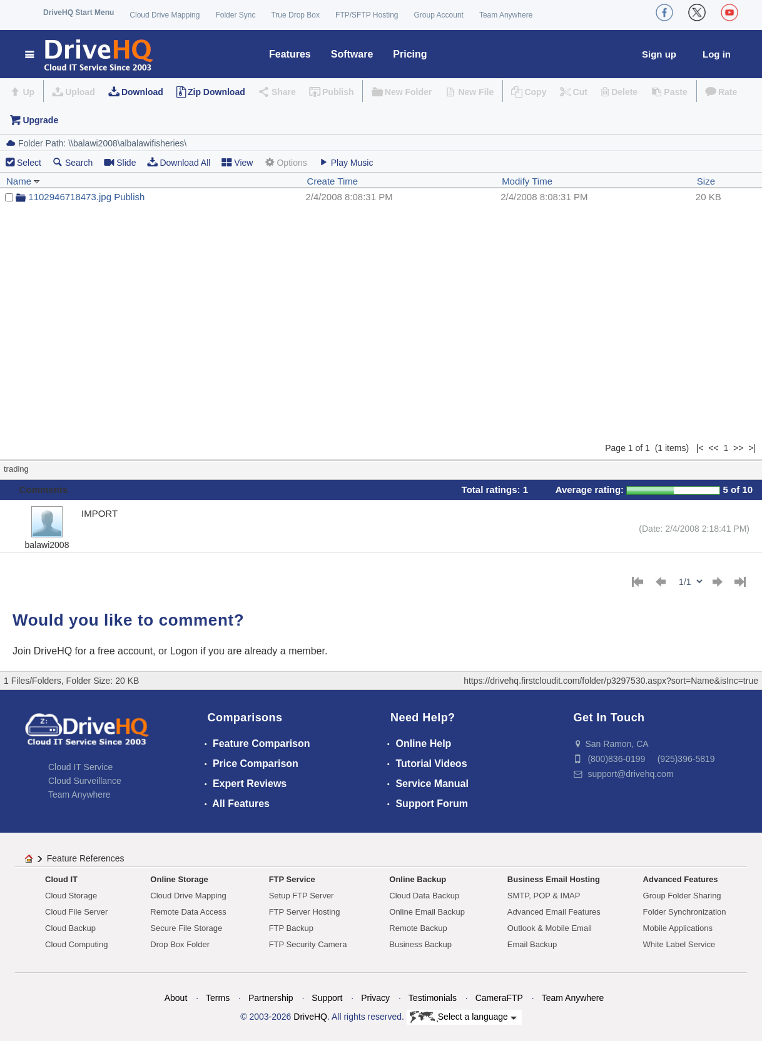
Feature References (85, 858)
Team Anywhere (505, 15)
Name (23, 181)
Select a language (463, 1017)
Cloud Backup (70, 928)
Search (73, 162)
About (176, 998)
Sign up (659, 54)
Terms (218, 998)
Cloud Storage (71, 895)
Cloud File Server (76, 912)
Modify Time (527, 181)
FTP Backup (291, 928)
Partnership (270, 998)
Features (290, 54)
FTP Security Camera (308, 944)
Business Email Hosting (553, 879)
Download (142, 92)
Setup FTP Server (301, 895)
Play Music (345, 162)
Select (29, 163)
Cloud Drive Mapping (165, 15)
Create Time (332, 181)
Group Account (439, 15)
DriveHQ (310, 1017)
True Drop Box (295, 15)
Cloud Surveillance (84, 781)
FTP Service (292, 879)
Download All (178, 162)
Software (352, 54)
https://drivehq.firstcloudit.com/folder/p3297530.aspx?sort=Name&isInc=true (611, 681)
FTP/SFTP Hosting (366, 15)
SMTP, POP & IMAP (544, 895)
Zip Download (216, 92)
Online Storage (179, 879)
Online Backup (417, 879)
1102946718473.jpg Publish (86, 196)
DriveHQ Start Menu (78, 12)
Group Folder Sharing (682, 895)
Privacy (375, 998)
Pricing (410, 54)
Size (706, 181)
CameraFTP (499, 998)
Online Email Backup (427, 912)
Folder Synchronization (684, 912)
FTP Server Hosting (304, 912)
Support (327, 998)
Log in (717, 54)
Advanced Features (680, 879)
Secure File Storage (186, 928)
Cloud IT (61, 879)
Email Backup (532, 944)
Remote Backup (418, 928)
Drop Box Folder (180, 944)
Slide (120, 162)
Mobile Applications (678, 928)
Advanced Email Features (554, 912)
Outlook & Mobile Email (549, 928)
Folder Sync (235, 15)
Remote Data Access (188, 912)
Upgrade (40, 120)
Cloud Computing (76, 944)
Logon (184, 651)
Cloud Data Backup (424, 895)
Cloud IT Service (80, 767)
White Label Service (679, 944)
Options (285, 162)
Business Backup (420, 944)
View (237, 162)
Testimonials (433, 998)
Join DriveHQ (44, 651)
